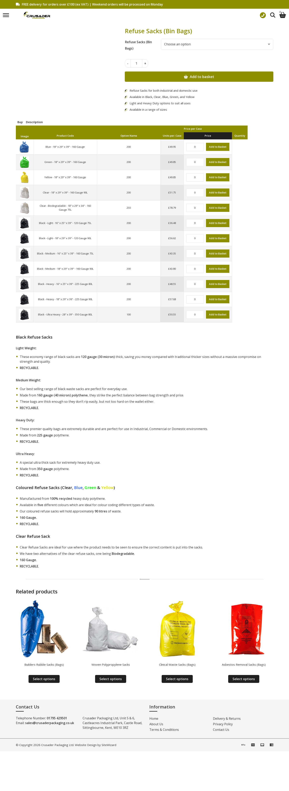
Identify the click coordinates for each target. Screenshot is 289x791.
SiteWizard (109, 745)
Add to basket (202, 76)
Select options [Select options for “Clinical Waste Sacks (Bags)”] (177, 679)
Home (153, 718)
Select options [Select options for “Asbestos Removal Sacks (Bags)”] (244, 679)
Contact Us (221, 729)
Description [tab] (34, 122)
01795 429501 (57, 718)
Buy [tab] (20, 122)
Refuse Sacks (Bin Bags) (138, 45)
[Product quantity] (136, 63)
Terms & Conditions (164, 729)
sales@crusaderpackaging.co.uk (49, 723)
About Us (156, 724)
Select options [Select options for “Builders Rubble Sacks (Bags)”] (44, 679)
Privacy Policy (223, 724)
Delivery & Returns (227, 718)
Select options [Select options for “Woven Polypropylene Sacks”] (110, 679)
